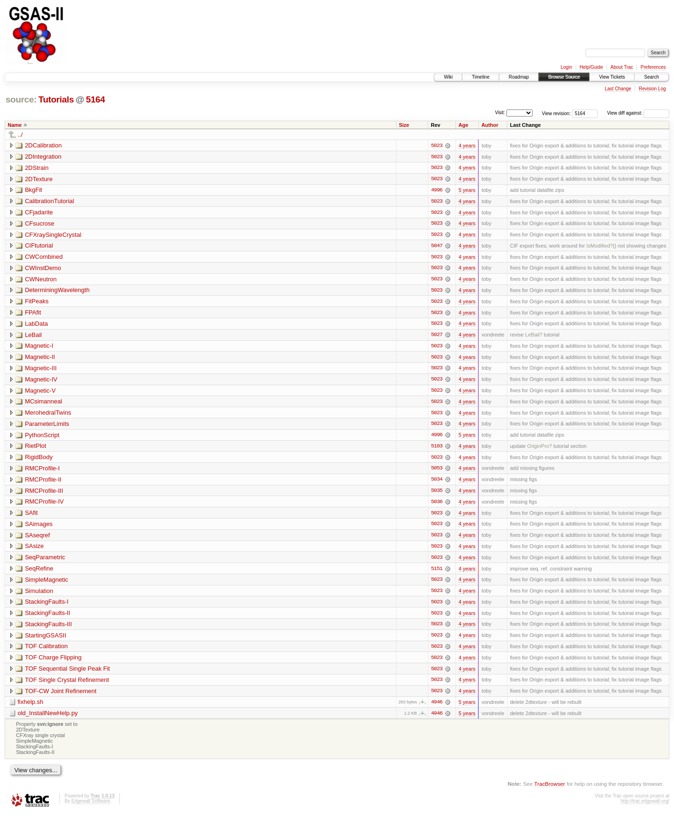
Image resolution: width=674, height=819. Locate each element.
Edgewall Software (90, 806)
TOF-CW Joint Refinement (60, 695)
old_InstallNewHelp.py (48, 718)
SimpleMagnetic (46, 583)
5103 (436, 449)
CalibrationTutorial (49, 201)
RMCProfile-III (44, 493)
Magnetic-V (40, 392)
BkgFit (33, 190)
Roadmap (519, 77)
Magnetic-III (41, 369)
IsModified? (599, 246)
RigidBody (38, 459)
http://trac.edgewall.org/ (645, 806)
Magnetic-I (39, 347)
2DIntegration (43, 156)
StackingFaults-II (47, 617)
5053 (436, 471)
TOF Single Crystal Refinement (67, 684)
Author (489, 125)
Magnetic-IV (41, 381)
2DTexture (38, 179)
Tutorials (56, 99)
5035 (436, 493)
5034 (436, 482)
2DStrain (37, 167)
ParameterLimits (47, 426)
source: (21, 99)
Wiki (448, 77)
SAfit (31, 515)
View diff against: (638, 113)
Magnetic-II (40, 358)
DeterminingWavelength (57, 291)
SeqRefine (39, 572)
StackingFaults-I (46, 605)
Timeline (480, 77)
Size (404, 125)
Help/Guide (591, 67)
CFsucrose (39, 223)
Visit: (500, 112)
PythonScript (42, 437)
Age (464, 125)
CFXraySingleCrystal (53, 235)
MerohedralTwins (48, 414)
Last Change (618, 88)
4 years (467, 145)
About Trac (621, 67)
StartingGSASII (45, 639)
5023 (436, 145)
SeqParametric (45, 560)
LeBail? (533, 336)
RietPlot (35, 448)
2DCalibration (43, 145)
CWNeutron (41, 280)
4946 (436, 707)
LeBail (33, 336)
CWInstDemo (43, 268)
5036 (436, 505)
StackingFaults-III (48, 628)
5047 (436, 246)
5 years (467, 190)
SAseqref (37, 538)
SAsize (34, 549)
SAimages (38, 527)
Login (566, 67)
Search (651, 77)
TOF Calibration (46, 650)
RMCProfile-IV (44, 504)
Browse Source (564, 77)
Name (15, 125)
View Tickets (612, 77)
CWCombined (44, 257)
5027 (436, 336)
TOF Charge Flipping (53, 661)
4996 (436, 190)
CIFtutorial (39, 246)
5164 (95, 99)
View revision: (556, 113)
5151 (436, 572)
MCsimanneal (43, 403)
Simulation (39, 594)
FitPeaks (37, 302)
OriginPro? (539, 449)
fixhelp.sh (31, 706)
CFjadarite (39, 212)
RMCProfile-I (42, 471)
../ (20, 134)
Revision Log (652, 88)
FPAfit (33, 313)
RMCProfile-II (43, 482)
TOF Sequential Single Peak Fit (67, 673)
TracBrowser (549, 789)
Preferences (653, 67)
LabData (36, 325)
